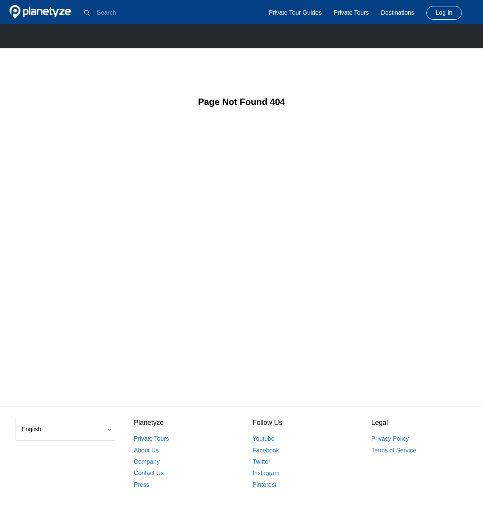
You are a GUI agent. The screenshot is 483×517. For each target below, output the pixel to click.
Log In (444, 12)
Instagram (265, 473)
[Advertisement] (241, 269)
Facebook (265, 450)
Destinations (397, 12)
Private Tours (351, 12)
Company (147, 461)
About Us (146, 450)
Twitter (261, 461)
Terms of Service (393, 450)
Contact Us (149, 473)
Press (141, 485)
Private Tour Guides (295, 12)
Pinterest (264, 485)
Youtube (263, 438)
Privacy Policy (390, 438)
